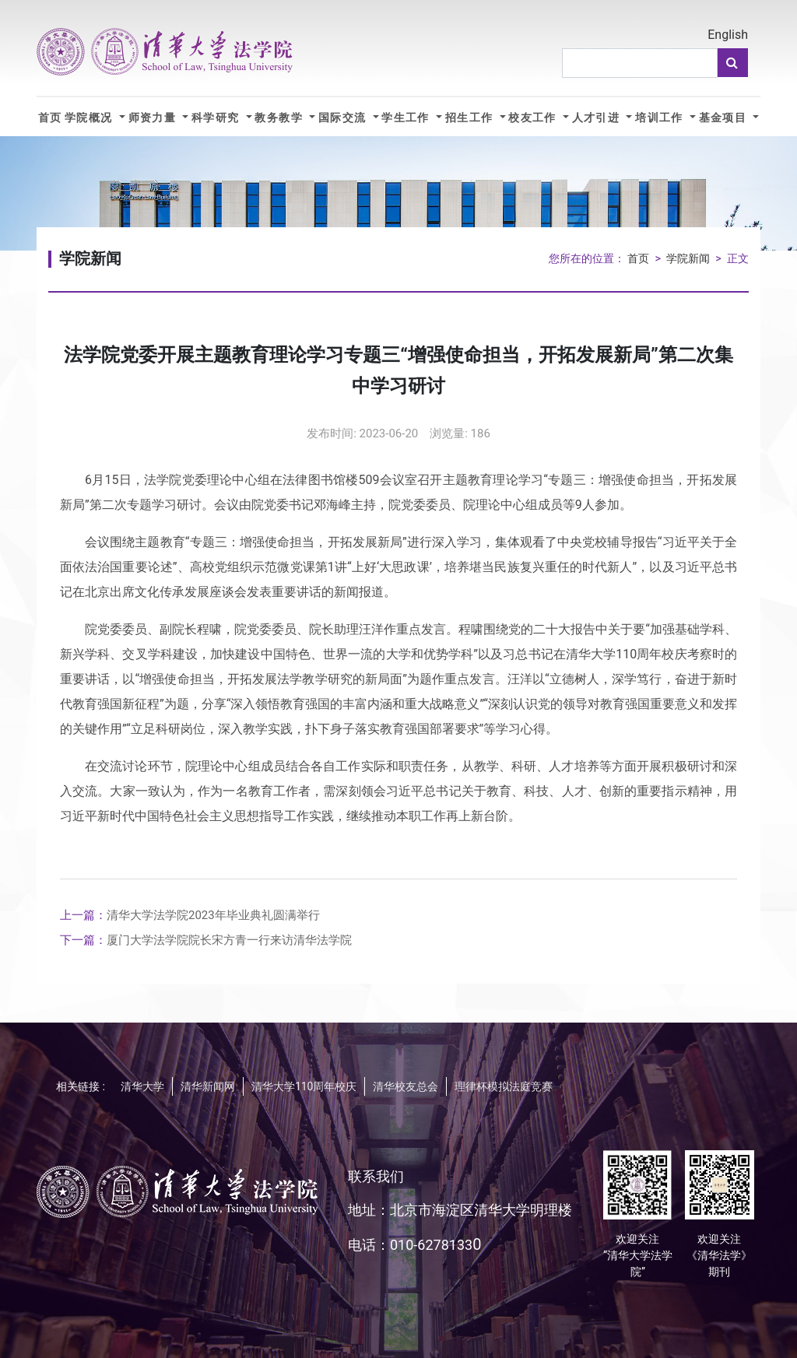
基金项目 (724, 118)
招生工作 (471, 118)
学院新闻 (688, 258)
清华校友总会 (405, 1086)
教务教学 (280, 118)
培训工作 (660, 118)
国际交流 (344, 118)
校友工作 (534, 118)
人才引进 (597, 118)
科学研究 (217, 118)
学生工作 (407, 118)
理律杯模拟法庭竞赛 (504, 1086)
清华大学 (142, 1086)
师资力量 (154, 118)
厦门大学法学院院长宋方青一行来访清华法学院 (206, 940)
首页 (50, 118)
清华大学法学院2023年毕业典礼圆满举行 (190, 915)
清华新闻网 (208, 1086)
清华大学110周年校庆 (304, 1086)
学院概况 (90, 118)
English (727, 34)
